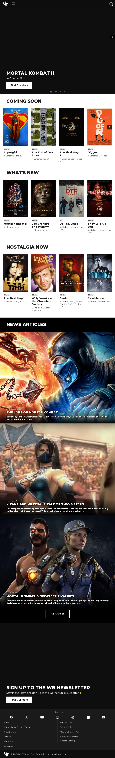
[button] (51, 91)
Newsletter (9, 746)
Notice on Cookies (69, 736)
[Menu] (13, 4)
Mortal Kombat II (30, 73)
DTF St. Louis (69, 223)
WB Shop (8, 741)
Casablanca (96, 298)
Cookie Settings (67, 741)
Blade (64, 298)
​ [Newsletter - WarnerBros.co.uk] (103, 717)
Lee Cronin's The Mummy (40, 225)
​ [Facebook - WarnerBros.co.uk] (11, 717)
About (7, 722)
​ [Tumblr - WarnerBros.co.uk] (88, 717)
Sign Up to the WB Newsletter (48, 687)
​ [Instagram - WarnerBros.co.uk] (57, 717)
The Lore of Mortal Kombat (32, 412)
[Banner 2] (112, 37)
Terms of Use (66, 722)
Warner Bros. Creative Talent (17, 727)
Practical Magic (14, 298)
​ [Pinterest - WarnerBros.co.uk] (73, 717)
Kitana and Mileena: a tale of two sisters (45, 504)
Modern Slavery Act (69, 732)
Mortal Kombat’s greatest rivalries (40, 596)
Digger (92, 152)
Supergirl (10, 152)
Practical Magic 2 (70, 154)
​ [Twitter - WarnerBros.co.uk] (27, 717)
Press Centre (10, 732)
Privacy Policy (66, 727)
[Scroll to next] (109, 127)
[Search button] (111, 4)
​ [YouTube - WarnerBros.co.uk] (42, 717)
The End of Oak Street (42, 154)
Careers (7, 736)
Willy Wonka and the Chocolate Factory (43, 301)
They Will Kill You (97, 225)
